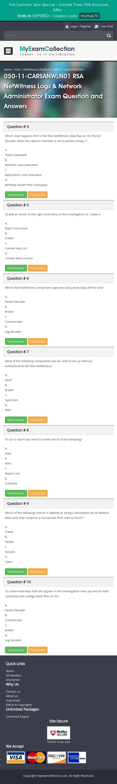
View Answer (16, 195)
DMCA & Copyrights (19, 705)
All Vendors (13, 675)
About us (12, 696)
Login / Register (77, 26)
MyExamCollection (47, 50)
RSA (17, 69)
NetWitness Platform (37, 69)
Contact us (13, 691)
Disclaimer (13, 680)
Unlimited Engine (17, 716)
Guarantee (13, 700)
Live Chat (102, 26)
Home (8, 69)
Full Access (37, 195)
